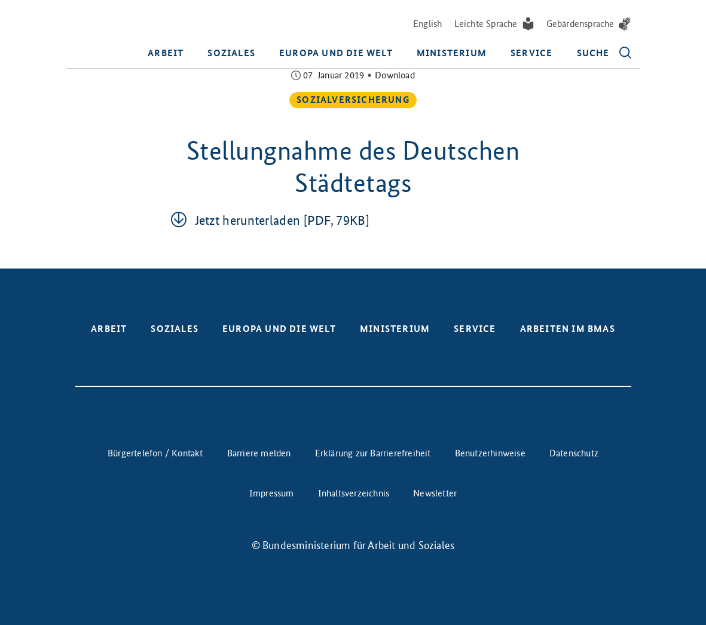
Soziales (231, 53)
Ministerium (452, 53)
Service (531, 53)
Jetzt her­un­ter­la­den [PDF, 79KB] (282, 220)
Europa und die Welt (336, 53)
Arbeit (166, 53)
